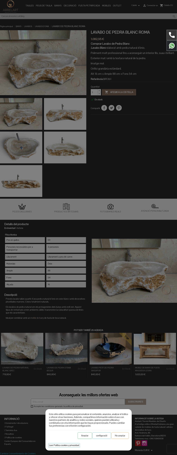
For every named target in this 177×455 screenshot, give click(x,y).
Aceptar (84, 435)
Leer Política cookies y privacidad (64, 445)
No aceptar (120, 435)
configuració (101, 435)
